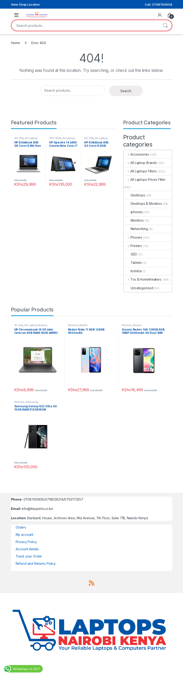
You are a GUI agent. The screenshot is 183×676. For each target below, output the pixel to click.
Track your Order (29, 556)
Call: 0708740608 (158, 4)
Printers (133, 246)
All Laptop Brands (140, 163)
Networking (136, 229)
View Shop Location (25, 4)
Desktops (134, 195)
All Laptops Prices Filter (144, 179)
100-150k (55, 138)
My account (24, 535)
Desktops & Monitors (143, 204)
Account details (27, 549)
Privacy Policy (26, 542)
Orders (21, 527)
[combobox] (85, 25)
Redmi (83, 325)
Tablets (133, 263)
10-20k (18, 325)
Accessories (136, 154)
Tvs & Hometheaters (142, 279)
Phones (133, 237)
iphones (133, 212)
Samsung (31, 402)
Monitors (134, 220)
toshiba (133, 271)
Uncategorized (138, 288)
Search (165, 25)
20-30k (19, 138)
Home (15, 43)
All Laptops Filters (140, 171)
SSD (130, 254)
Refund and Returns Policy (36, 563)
